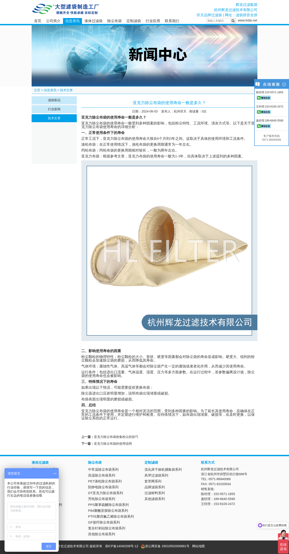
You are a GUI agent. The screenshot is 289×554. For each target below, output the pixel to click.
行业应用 (153, 21)
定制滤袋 (133, 21)
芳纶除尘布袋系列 (101, 499)
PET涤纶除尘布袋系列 (105, 481)
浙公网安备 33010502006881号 (165, 546)
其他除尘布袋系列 (101, 534)
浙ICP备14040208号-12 (121, 546)
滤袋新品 (54, 100)
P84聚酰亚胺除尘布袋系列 (108, 510)
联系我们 (172, 21)
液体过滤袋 (93, 21)
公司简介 (53, 21)
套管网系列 (152, 481)
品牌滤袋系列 (154, 487)
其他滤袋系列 (154, 499)
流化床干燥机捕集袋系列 (163, 469)
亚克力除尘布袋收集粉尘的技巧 (116, 437)
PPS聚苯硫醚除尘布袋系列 (108, 505)
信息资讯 (72, 21)
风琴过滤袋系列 (156, 475)
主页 (37, 90)
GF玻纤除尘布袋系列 (104, 522)
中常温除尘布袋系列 (103, 469)
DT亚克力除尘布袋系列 (105, 493)
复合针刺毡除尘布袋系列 (106, 528)
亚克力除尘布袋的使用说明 (113, 443)
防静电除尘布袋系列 (103, 487)
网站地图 (198, 546)
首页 (37, 21)
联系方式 (207, 462)
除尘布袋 (114, 21)
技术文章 (66, 90)
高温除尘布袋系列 (101, 475)
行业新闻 (54, 109)
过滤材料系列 (154, 493)
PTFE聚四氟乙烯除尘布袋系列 (111, 516)
